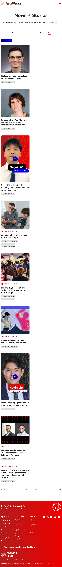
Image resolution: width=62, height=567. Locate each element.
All (50, 33)
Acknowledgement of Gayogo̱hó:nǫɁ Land (19, 547)
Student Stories (39, 33)
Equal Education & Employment (27, 559)
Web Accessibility (5, 559)
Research (26, 33)
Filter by (7, 40)
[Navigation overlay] (60, 3)
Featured (15, 33)
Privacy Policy (14, 559)
